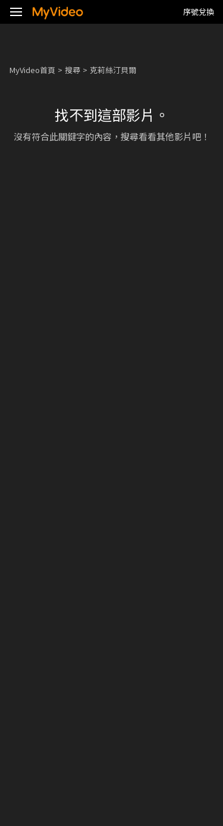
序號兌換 (198, 11)
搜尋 (72, 69)
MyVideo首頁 (32, 69)
